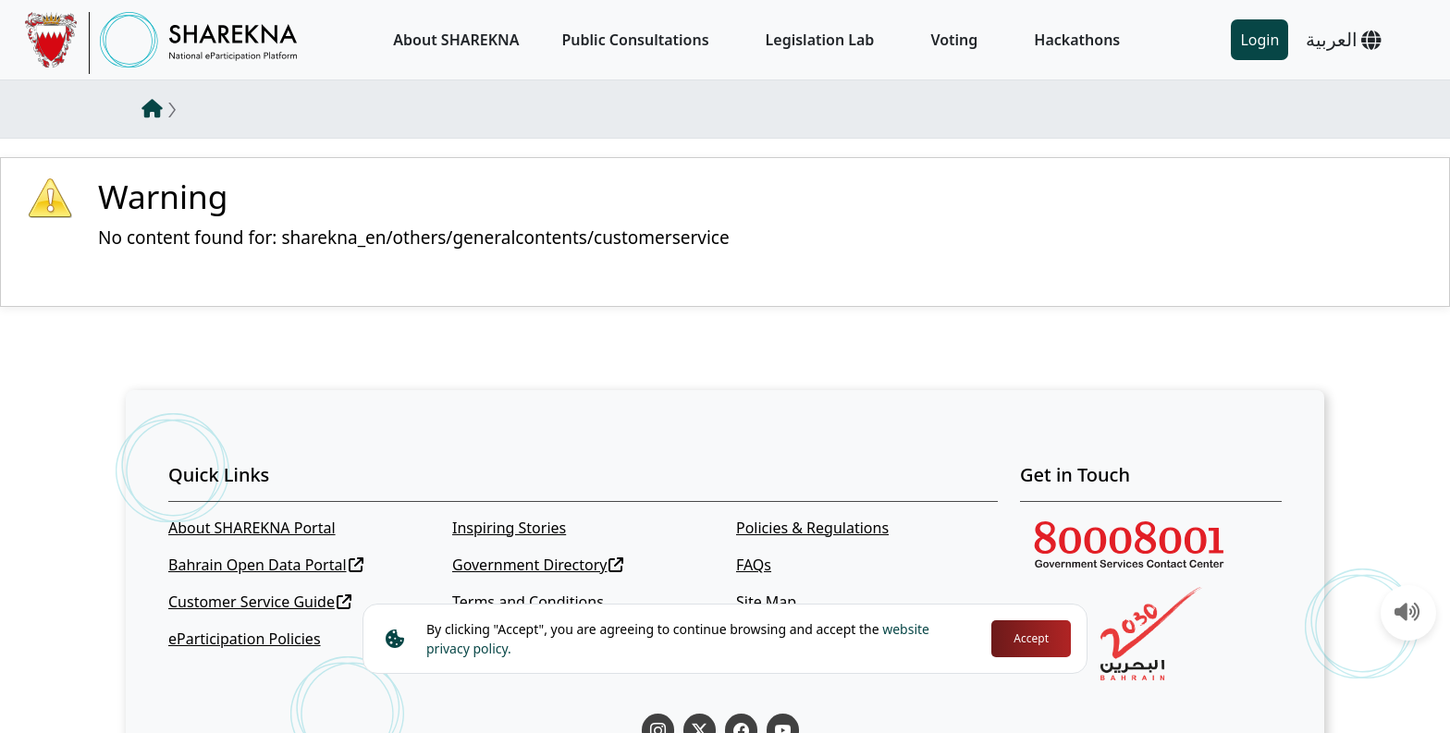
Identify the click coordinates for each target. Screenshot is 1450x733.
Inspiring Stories (509, 528)
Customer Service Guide (259, 602)
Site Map (766, 602)
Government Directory (538, 565)
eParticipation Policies (244, 639)
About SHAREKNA (456, 40)
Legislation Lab (820, 40)
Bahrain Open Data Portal (265, 565)
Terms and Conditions (528, 602)
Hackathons (1077, 40)
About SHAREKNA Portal (252, 528)
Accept (1031, 638)
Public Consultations (635, 40)
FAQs (753, 565)
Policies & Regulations (812, 528)
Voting (953, 40)
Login (1259, 40)
